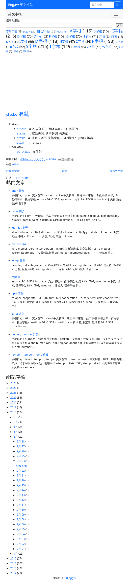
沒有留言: (52, 159)
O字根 (80, 41)
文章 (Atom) (22, 178)
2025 (13, 388)
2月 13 (21, 495)
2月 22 (21, 470)
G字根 (70, 36)
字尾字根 (11, 31)
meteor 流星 (19, 244)
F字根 (53, 36)
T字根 (55, 46)
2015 (13, 568)
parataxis (23, 151)
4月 (15, 427)
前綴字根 (28, 31)
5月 (15, 422)
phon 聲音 (18, 191)
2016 (13, 563)
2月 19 (21, 485)
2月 (15, 436)
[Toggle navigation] (116, 14)
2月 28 (21, 441)
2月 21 (21, 475)
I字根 (102, 36)
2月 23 (21, 461)
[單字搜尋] (102, 5)
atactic (21, 129)
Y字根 (16, 51)
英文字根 (15, 14)
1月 (15, 553)
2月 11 (21, 505)
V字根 (90, 46)
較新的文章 (13, 171)
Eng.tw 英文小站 (20, 4)
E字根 (37, 36)
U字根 (76, 47)
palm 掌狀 (18, 211)
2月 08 (21, 519)
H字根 (87, 36)
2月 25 (21, 456)
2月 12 (21, 500)
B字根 (98, 31)
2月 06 (21, 524)
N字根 (64, 41)
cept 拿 (16, 277)
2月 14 (21, 490)
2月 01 (21, 549)
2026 (13, 383)
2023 (13, 393)
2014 (13, 573)
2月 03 (21, 539)
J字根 (114, 36)
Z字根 (26, 51)
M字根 (41, 41)
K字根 (9, 42)
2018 (13, 412)
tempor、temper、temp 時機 (30, 354)
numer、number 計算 (25, 334)
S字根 (31, 46)
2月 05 (21, 529)
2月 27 (21, 446)
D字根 (21, 36)
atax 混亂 (17, 113)
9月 (15, 417)
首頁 (64, 171)
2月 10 (21, 509)
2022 (13, 397)
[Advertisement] (64, 78)
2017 (13, 558)
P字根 (97, 41)
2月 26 (21, 451)
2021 (13, 402)
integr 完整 (18, 260)
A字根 (75, 31)
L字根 (23, 41)
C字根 (117, 31)
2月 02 (21, 544)
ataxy (20, 142)
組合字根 (43, 31)
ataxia (21, 133)
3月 (15, 432)
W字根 (107, 46)
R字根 (14, 46)
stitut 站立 (18, 314)
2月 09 (21, 514)
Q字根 (119, 42)
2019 (13, 407)
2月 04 (21, 534)
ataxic (21, 138)
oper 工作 (17, 293)
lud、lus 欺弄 (20, 227)
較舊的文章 (116, 171)
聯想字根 (61, 31)
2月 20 (21, 480)
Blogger (71, 578)
